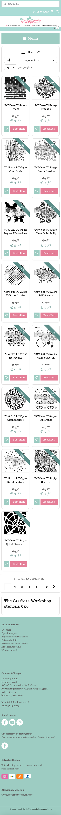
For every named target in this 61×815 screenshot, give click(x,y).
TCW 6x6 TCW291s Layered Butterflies (15, 231)
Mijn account (43, 12)
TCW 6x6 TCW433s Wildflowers (45, 293)
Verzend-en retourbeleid (14, 643)
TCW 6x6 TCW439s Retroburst (15, 356)
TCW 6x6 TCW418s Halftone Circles (15, 293)
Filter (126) (30, 52)
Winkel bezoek (9, 650)
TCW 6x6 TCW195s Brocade (45, 107)
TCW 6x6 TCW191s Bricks (15, 107)
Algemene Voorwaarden (14, 636)
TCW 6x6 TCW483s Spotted (45, 480)
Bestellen (19, 128)
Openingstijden (9, 633)
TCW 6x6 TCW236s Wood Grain (15, 169)
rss (50, 809)
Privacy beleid (9, 640)
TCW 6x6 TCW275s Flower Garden (45, 169)
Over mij (6, 629)
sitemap (43, 809)
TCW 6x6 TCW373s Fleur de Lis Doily (45, 231)
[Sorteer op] (30, 60)
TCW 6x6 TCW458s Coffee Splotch (45, 356)
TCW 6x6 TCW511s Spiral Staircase (15, 542)
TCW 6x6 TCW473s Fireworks (45, 418)
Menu (30, 38)
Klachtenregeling (11, 646)
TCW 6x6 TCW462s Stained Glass (15, 418)
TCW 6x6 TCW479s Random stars (15, 480)
